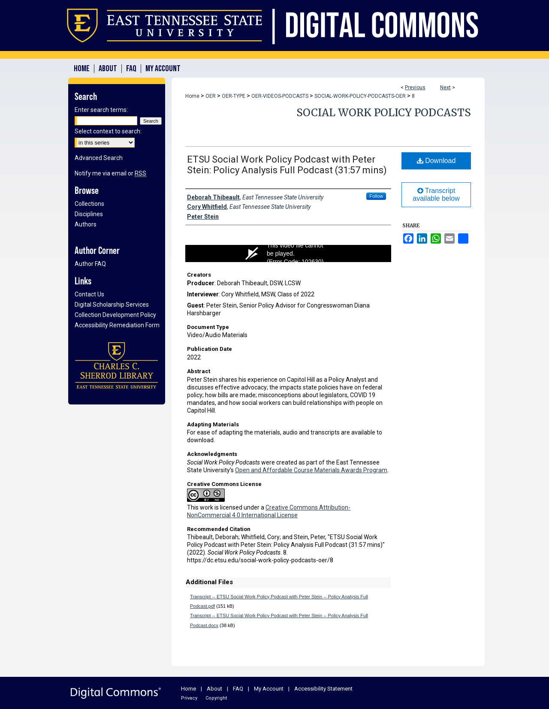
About (214, 688)
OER (210, 96)
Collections (89, 203)
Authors (86, 224)
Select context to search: (108, 131)
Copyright (216, 698)
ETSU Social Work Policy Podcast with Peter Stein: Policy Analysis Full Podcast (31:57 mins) (287, 164)
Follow (376, 196)
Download (436, 160)
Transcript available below (436, 194)
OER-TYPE (233, 96)
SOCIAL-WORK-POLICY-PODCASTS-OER (360, 96)
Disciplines (89, 214)
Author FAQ (90, 263)
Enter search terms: (101, 109)
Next (445, 87)
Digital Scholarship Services (112, 304)
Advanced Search (99, 157)
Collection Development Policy (115, 314)
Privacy (189, 698)
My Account (269, 688)
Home (192, 96)
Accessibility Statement (323, 688)
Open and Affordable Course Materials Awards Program (311, 470)
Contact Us (89, 294)
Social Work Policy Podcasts (383, 112)
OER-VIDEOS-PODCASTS (279, 96)
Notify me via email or (110, 173)
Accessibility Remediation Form (117, 325)
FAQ (238, 688)
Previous (415, 87)
